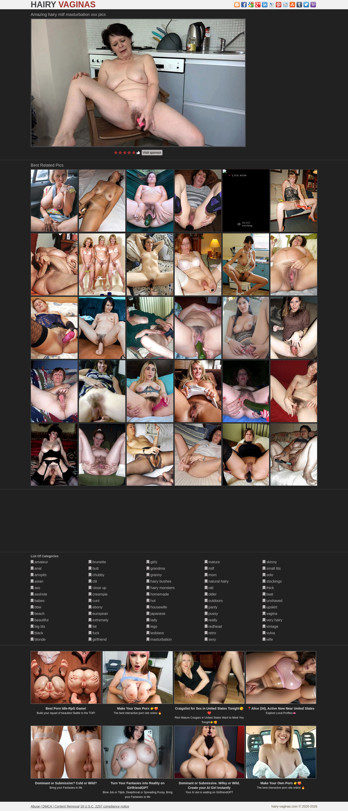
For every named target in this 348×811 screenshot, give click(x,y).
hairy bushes (159, 581)
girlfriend (98, 639)
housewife (157, 607)
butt (94, 568)
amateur (39, 562)
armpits (39, 575)
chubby (96, 575)
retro (210, 633)
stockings (272, 581)
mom (211, 575)
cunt (94, 601)
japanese (156, 614)
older (211, 594)
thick (268, 588)
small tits (272, 568)
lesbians (155, 633)
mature (212, 562)
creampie (98, 594)
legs (152, 626)
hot (151, 601)
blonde (38, 639)
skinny (270, 562)
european (98, 614)
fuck (94, 633)
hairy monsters (160, 588)
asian (37, 581)
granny (154, 575)
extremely (98, 620)
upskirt (270, 607)
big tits (38, 626)
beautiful (39, 620)
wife (268, 639)
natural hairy (217, 581)
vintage (270, 626)
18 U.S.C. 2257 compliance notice (104, 806)
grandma (156, 568)
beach (38, 614)
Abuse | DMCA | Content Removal (55, 806)
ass (35, 588)
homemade (158, 594)
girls (152, 562)
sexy (210, 639)
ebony (95, 607)
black (37, 633)
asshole (39, 594)
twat (268, 594)
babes (38, 601)
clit (93, 581)
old (209, 588)
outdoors (214, 601)
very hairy (272, 620)
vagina (270, 614)
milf (209, 568)
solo (268, 575)
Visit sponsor (152, 152)
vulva (269, 633)
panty (211, 607)
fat (92, 626)
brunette (97, 562)
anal (36, 568)
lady (152, 620)
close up (97, 588)
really (211, 620)
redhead (213, 626)
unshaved (272, 601)
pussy (211, 614)
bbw (36, 607)
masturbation (159, 639)
